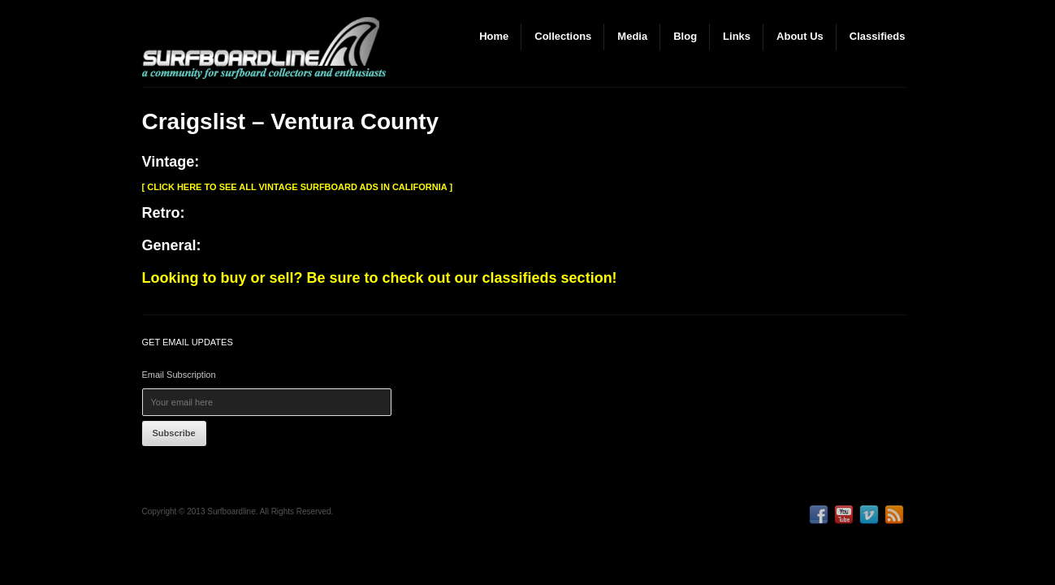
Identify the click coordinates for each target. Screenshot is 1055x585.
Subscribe (174, 433)
